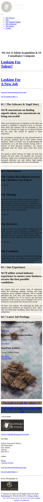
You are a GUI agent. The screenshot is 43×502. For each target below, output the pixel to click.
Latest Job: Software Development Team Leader (13, 92)
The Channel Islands (13, 22)
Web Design (5, 496)
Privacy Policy (33, 496)
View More (5, 331)
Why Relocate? (11, 24)
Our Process (10, 18)
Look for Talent (21, 402)
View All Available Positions (9, 96)
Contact (8, 28)
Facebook (25, 434)
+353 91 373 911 (7, 463)
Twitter (3, 434)
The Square (10, 26)
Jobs (7, 20)
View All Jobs (6, 358)
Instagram (17, 434)
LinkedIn (10, 434)
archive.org (25, 500)
